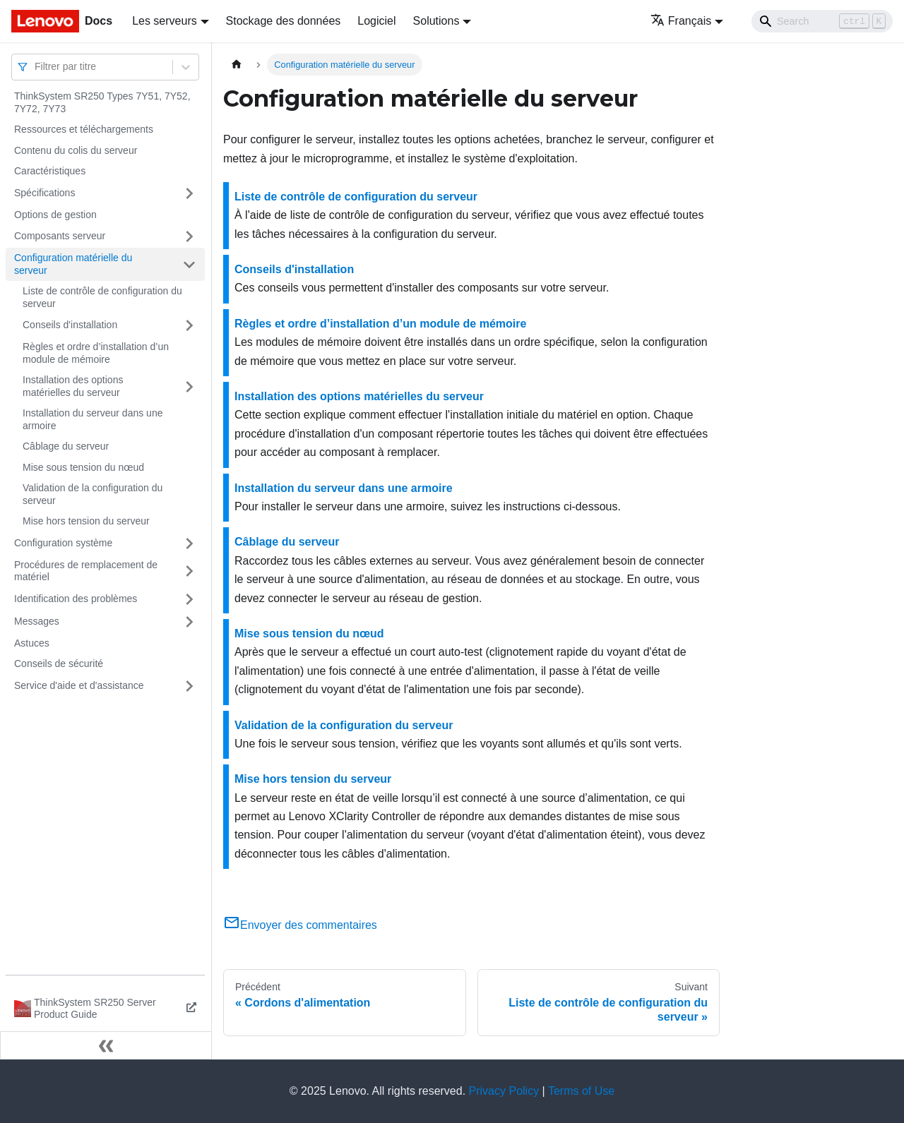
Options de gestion (55, 214)
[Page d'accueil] (236, 65)
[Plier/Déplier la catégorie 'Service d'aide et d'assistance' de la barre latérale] (189, 686)
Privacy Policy (504, 1091)
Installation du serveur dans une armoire (92, 419)
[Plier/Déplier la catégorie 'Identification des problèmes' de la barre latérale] (189, 599)
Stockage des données (283, 21)
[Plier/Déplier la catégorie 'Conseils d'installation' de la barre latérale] (189, 325)
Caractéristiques (49, 170)
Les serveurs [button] (164, 21)
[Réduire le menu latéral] (106, 1045)
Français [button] (680, 21)
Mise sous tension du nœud (83, 467)
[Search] (822, 21)
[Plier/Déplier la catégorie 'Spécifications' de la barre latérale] (189, 193)
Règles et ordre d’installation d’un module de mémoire (96, 353)
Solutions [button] (436, 21)
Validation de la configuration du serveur (92, 494)
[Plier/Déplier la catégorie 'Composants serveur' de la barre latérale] (189, 236)
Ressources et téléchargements (83, 129)
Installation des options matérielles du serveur (73, 386)
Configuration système (63, 542)
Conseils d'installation (70, 324)
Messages (36, 621)
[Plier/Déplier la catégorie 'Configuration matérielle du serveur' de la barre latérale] (189, 264)
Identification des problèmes (75, 598)
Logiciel (376, 21)
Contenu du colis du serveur (75, 150)
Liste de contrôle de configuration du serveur (102, 297)
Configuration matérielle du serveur (73, 264)
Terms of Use (581, 1091)
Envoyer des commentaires (300, 925)
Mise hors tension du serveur (86, 521)
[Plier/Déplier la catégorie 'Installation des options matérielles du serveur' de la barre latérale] (189, 386)
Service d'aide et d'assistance (79, 685)
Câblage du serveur (66, 446)
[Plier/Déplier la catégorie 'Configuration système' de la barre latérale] (189, 543)
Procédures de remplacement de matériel (85, 571)
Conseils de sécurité (58, 663)
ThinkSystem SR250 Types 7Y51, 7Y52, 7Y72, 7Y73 (102, 102)
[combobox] (36, 67)
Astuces (31, 643)
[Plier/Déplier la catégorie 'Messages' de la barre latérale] (189, 622)
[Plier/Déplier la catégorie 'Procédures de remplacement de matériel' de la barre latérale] (189, 571)
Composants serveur (59, 235)
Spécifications (44, 192)
